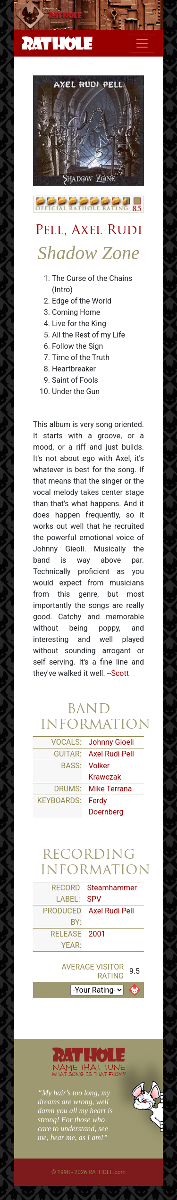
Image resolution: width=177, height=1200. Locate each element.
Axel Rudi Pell (111, 753)
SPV (94, 899)
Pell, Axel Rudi (89, 229)
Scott (119, 673)
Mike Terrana (110, 788)
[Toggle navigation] (142, 43)
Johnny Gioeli (111, 742)
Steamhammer (112, 887)
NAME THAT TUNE (89, 1069)
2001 (97, 933)
